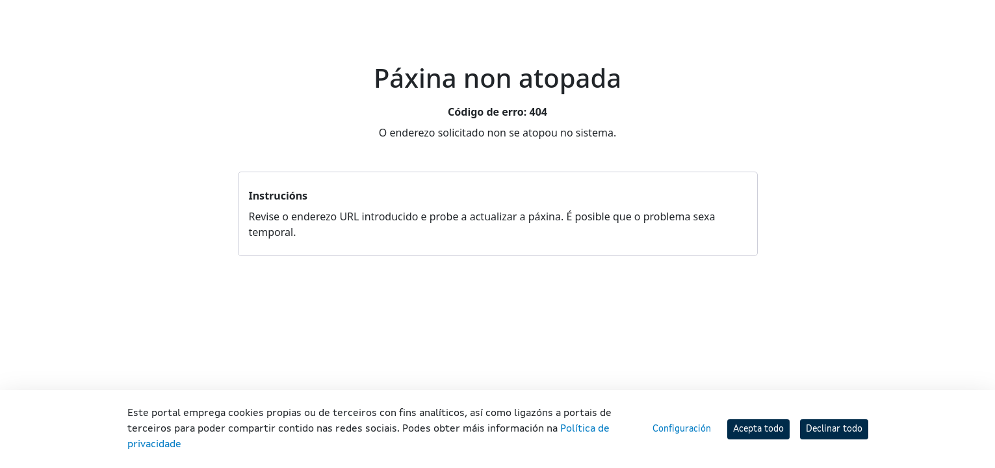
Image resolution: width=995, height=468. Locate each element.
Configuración (682, 429)
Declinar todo (834, 429)
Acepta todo (758, 429)
